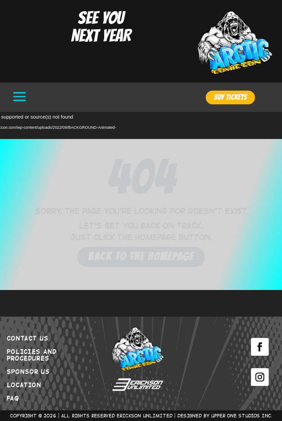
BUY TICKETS (230, 97)
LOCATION (24, 385)
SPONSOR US (28, 371)
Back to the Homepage (141, 256)
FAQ (13, 398)
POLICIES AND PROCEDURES (31, 354)
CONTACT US (27, 338)
